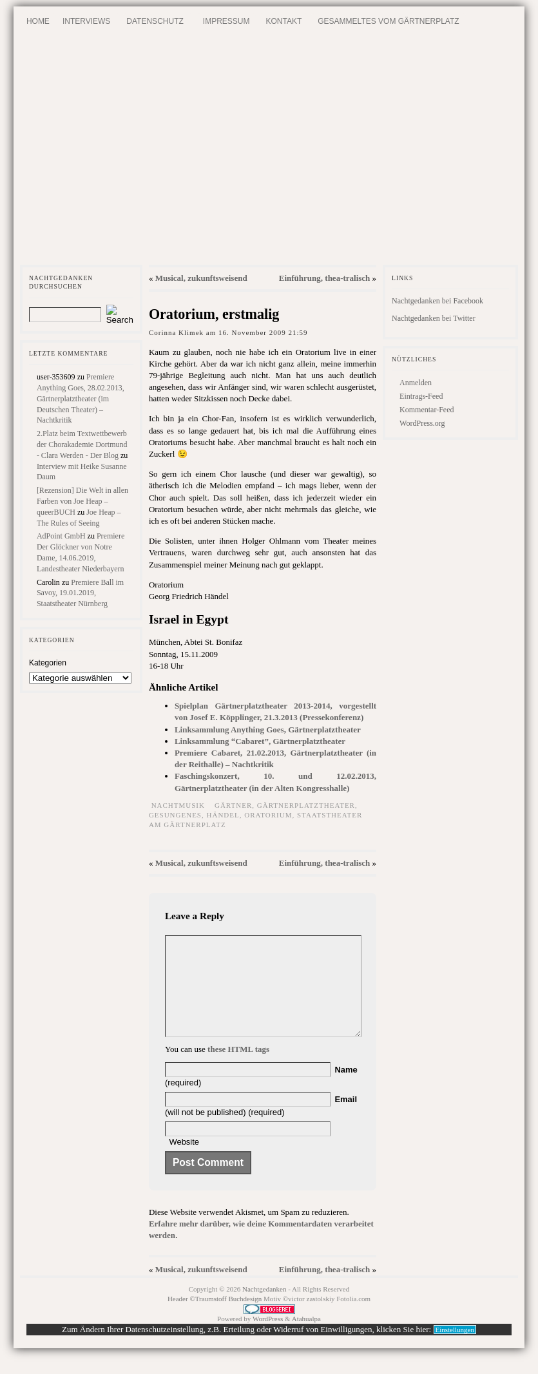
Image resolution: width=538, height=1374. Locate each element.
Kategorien (47, 662)
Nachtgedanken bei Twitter (434, 318)
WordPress (268, 1338)
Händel (223, 815)
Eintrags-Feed (421, 396)
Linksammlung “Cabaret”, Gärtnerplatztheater (260, 741)
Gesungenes (175, 815)
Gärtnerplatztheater (306, 805)
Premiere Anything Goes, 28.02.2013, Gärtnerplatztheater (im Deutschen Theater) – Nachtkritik (80, 398)
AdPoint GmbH (61, 535)
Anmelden (415, 382)
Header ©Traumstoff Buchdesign (216, 1318)
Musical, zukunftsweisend (201, 278)
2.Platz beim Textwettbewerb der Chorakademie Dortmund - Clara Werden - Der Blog (82, 444)
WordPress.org (422, 423)
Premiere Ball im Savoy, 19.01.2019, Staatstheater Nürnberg (80, 593)
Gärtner (233, 805)
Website (184, 1161)
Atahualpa (306, 1338)
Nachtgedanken (264, 1308)
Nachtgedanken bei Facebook (437, 300)
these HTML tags (238, 1068)
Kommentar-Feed (426, 409)
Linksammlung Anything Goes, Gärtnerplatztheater (268, 729)
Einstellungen (455, 1349)
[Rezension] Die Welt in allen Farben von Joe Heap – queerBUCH (82, 501)
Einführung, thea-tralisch (324, 278)
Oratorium (268, 815)
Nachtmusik (178, 805)
